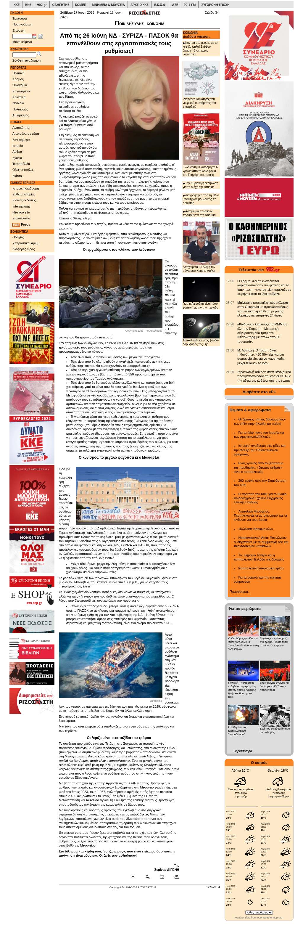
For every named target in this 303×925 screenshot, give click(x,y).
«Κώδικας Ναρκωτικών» (255, 529)
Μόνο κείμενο (22, 42)
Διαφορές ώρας (23, 249)
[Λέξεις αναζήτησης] (24, 55)
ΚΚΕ (17, 5)
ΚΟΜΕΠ (80, 5)
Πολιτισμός (20, 109)
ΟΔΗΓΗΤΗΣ (61, 5)
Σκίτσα (17, 176)
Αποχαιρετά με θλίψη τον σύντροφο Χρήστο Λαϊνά (201, 246)
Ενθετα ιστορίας (23, 194)
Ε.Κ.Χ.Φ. (160, 5)
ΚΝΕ (28, 5)
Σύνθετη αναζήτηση (26, 60)
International (21, 206)
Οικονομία (19, 85)
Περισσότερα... (239, 591)
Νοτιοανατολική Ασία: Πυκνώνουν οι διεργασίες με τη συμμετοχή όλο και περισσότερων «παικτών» (261, 542)
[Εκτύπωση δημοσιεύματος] (174, 877)
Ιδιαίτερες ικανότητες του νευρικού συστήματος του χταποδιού (201, 84)
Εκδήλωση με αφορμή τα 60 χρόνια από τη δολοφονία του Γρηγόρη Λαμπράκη (201, 144)
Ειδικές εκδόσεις (24, 200)
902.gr (41, 5)
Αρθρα (17, 151)
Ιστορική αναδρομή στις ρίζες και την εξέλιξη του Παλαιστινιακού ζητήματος (259, 450)
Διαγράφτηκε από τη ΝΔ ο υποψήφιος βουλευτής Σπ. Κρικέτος (201, 199)
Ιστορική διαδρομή (25, 188)
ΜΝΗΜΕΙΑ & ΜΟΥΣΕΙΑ (108, 5)
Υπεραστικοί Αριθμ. (26, 243)
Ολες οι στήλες (23, 169)
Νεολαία (18, 103)
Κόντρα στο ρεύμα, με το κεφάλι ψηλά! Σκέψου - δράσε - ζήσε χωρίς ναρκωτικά (200, 48)
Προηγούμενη (22, 24)
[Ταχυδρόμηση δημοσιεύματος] (162, 877)
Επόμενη (18, 30)
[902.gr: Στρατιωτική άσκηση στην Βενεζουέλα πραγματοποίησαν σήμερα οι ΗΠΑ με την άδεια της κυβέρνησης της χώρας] (230, 372)
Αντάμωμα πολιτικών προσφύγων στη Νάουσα (199, 213)
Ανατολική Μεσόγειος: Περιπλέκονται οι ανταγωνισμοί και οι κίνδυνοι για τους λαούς (260, 516)
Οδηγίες (18, 237)
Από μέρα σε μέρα (25, 133)
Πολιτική (18, 73)
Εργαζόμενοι (21, 91)
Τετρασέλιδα (21, 164)
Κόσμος (18, 79)
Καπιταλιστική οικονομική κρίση (260, 568)
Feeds (21, 225)
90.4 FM (190, 5)
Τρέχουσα (19, 18)
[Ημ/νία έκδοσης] (22, 36)
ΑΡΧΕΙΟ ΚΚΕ (139, 5)
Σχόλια (17, 158)
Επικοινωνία (21, 218)
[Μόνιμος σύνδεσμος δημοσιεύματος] (135, 877)
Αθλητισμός (20, 115)
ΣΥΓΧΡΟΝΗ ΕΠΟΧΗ (215, 5)
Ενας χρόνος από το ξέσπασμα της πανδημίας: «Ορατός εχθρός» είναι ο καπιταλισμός (258, 467)
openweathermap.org (269, 917)
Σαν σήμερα (21, 140)
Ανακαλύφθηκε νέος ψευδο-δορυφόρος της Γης (201, 330)
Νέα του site (21, 212)
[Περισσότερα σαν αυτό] (147, 877)
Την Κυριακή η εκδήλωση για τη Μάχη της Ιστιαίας (200, 185)
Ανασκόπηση (21, 127)
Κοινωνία (18, 97)
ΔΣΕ (175, 5)
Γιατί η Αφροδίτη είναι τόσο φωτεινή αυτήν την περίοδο (201, 293)
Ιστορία (17, 145)
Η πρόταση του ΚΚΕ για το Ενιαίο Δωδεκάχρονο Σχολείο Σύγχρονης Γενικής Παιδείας (260, 498)
